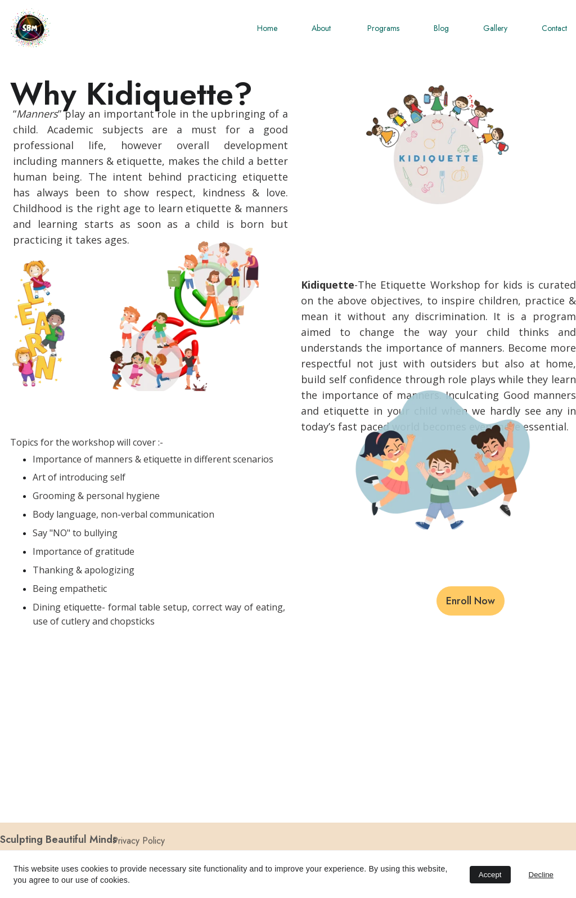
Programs (383, 28)
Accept (490, 874)
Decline (541, 874)
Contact (554, 28)
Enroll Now (470, 601)
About (322, 28)
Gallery (495, 28)
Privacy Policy (138, 842)
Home (267, 28)
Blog (441, 28)
